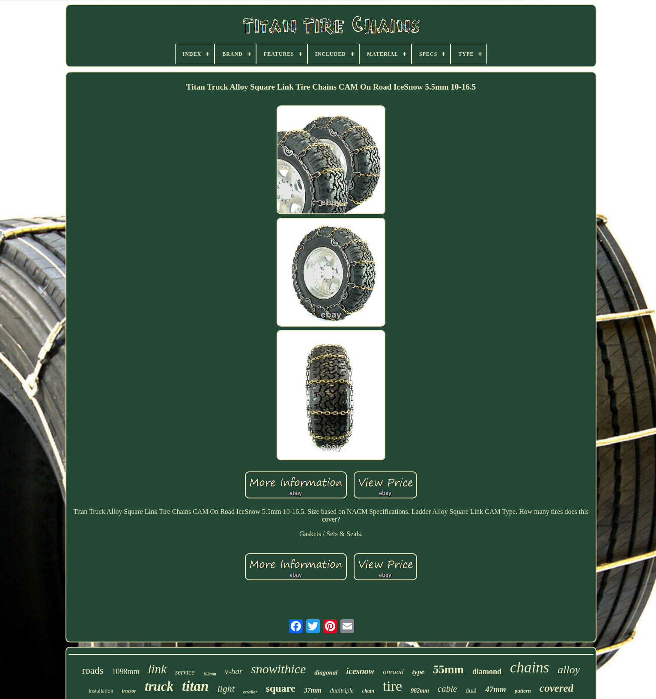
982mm (420, 690)
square (280, 688)
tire (392, 686)
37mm (313, 690)
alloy (569, 669)
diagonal (325, 672)
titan (195, 686)
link (157, 669)
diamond (486, 671)
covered (556, 688)
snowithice (278, 669)
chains (529, 667)
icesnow (360, 671)
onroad (393, 672)
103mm (209, 674)
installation (101, 690)
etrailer (250, 691)
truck (159, 686)
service (184, 672)
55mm (448, 669)
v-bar (233, 671)
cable (447, 689)
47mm (495, 689)
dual (471, 690)
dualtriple (342, 690)
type (418, 672)
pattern (523, 690)
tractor (129, 691)
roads (93, 670)
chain (368, 691)
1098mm (125, 671)
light (225, 688)
